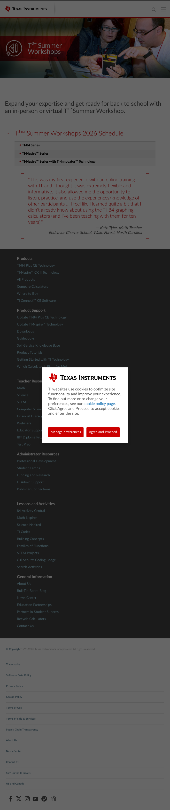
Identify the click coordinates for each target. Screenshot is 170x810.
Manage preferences (66, 432)
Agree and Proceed (103, 432)
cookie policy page (99, 404)
